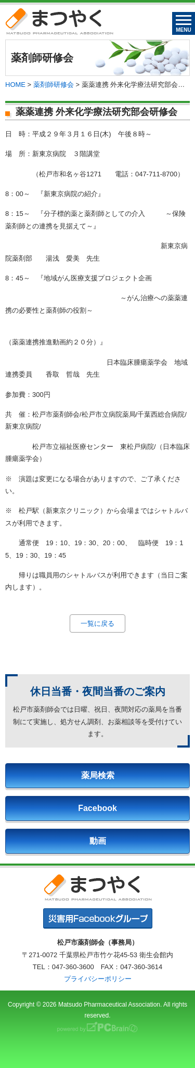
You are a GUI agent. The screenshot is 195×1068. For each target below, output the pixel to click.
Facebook (97, 808)
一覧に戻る (97, 623)
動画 (97, 841)
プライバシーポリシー (98, 979)
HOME (15, 84)
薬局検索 (97, 775)
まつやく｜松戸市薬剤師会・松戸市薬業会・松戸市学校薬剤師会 (59, 21)
